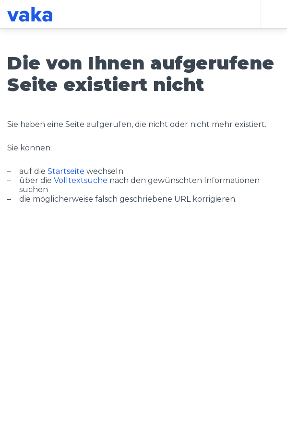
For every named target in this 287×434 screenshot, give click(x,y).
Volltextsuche (81, 180)
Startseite (66, 171)
